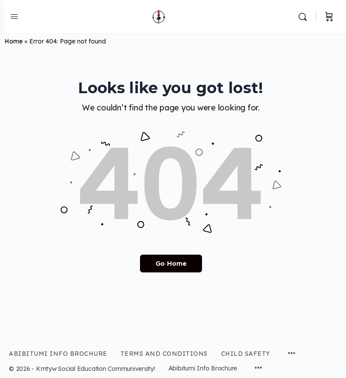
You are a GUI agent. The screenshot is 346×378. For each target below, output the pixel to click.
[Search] (304, 17)
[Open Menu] (14, 16)
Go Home (171, 263)
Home (13, 41)
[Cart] (329, 17)
